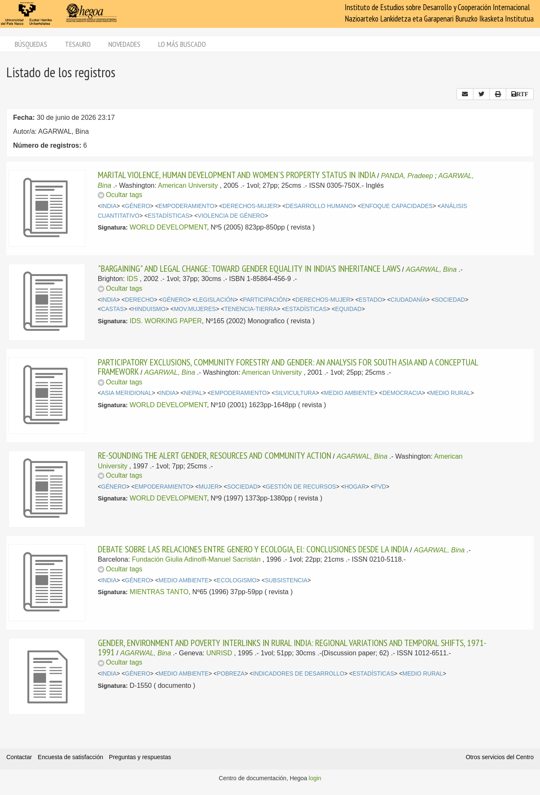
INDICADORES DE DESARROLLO (298, 674)
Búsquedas (31, 44)
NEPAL (193, 393)
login (315, 778)
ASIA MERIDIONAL (126, 393)
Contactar (19, 757)
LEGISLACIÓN (215, 300)
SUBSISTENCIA (286, 580)
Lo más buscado (182, 44)
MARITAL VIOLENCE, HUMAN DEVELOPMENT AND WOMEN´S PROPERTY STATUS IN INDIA (236, 175)
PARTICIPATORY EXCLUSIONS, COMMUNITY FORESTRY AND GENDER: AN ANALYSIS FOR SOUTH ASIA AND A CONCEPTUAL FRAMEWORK (288, 366)
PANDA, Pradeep (407, 175)
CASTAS (112, 309)
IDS (132, 278)
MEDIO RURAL (450, 393)
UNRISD (219, 653)
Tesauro (78, 44)
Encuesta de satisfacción (70, 757)
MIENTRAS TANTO (159, 591)
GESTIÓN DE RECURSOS (301, 487)
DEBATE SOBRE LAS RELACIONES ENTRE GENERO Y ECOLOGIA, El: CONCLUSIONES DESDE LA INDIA (253, 549)
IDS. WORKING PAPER (166, 320)
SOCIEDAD (450, 300)
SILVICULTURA (295, 393)
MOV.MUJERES (195, 309)
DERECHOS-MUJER (250, 206)
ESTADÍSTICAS (168, 216)
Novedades (124, 44)
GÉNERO (137, 206)
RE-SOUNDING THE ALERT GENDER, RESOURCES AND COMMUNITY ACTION (214, 455)
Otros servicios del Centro (500, 757)
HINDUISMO (149, 309)
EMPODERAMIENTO (186, 206)
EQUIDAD (348, 309)
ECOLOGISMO (236, 580)
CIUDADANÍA (409, 300)
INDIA (109, 206)
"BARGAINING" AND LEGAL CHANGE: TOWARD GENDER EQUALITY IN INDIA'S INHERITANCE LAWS (249, 268)
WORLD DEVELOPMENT (168, 227)
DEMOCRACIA (402, 393)
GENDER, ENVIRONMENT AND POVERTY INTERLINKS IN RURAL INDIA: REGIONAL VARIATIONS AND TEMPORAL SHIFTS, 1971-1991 (292, 647)
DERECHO (139, 300)
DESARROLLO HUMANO (319, 206)
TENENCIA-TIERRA (250, 309)
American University (188, 185)
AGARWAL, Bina (431, 269)
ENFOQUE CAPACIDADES (396, 206)
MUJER (209, 487)
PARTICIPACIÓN (265, 300)
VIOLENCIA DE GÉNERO (231, 216)
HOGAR (354, 487)
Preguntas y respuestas (140, 757)
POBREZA (231, 674)
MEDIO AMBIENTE (349, 393)
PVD (380, 487)
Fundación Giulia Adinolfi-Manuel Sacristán (196, 559)
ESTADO (370, 300)
